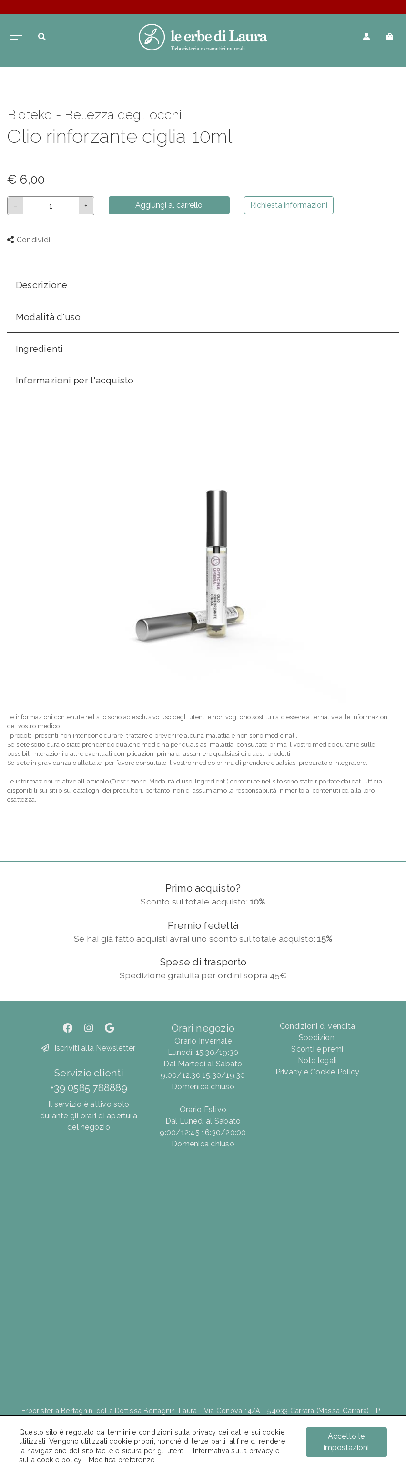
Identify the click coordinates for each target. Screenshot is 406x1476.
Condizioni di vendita (317, 1026)
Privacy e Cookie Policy (317, 1071)
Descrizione (42, 285)
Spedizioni (317, 1037)
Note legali (317, 1060)
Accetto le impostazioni (346, 1442)
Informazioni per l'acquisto (74, 380)
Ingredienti (39, 348)
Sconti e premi (317, 1049)
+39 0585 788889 (88, 1088)
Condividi (28, 239)
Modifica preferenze (122, 1460)
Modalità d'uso (48, 316)
